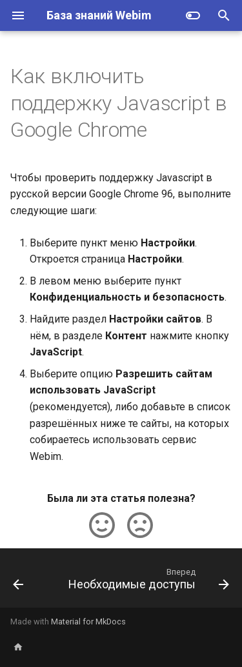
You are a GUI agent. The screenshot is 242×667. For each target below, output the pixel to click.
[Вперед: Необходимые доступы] (147, 582)
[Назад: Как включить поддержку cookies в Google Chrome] (18, 582)
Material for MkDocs (88, 621)
